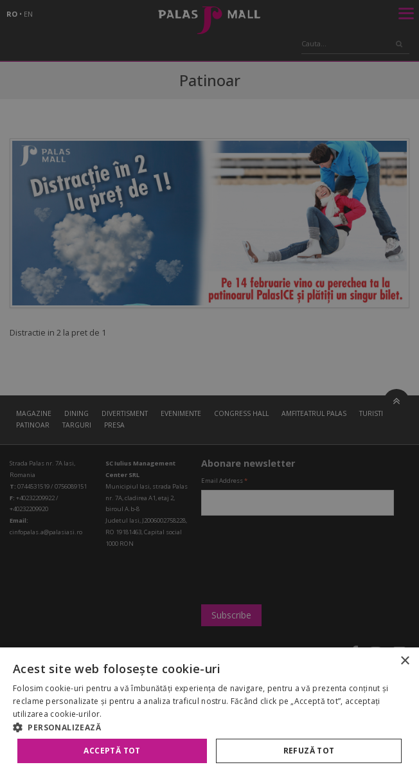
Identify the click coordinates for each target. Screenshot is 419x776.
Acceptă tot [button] (112, 750)
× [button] (404, 661)
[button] (209, 727)
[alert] (209, 388)
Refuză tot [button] (309, 750)
